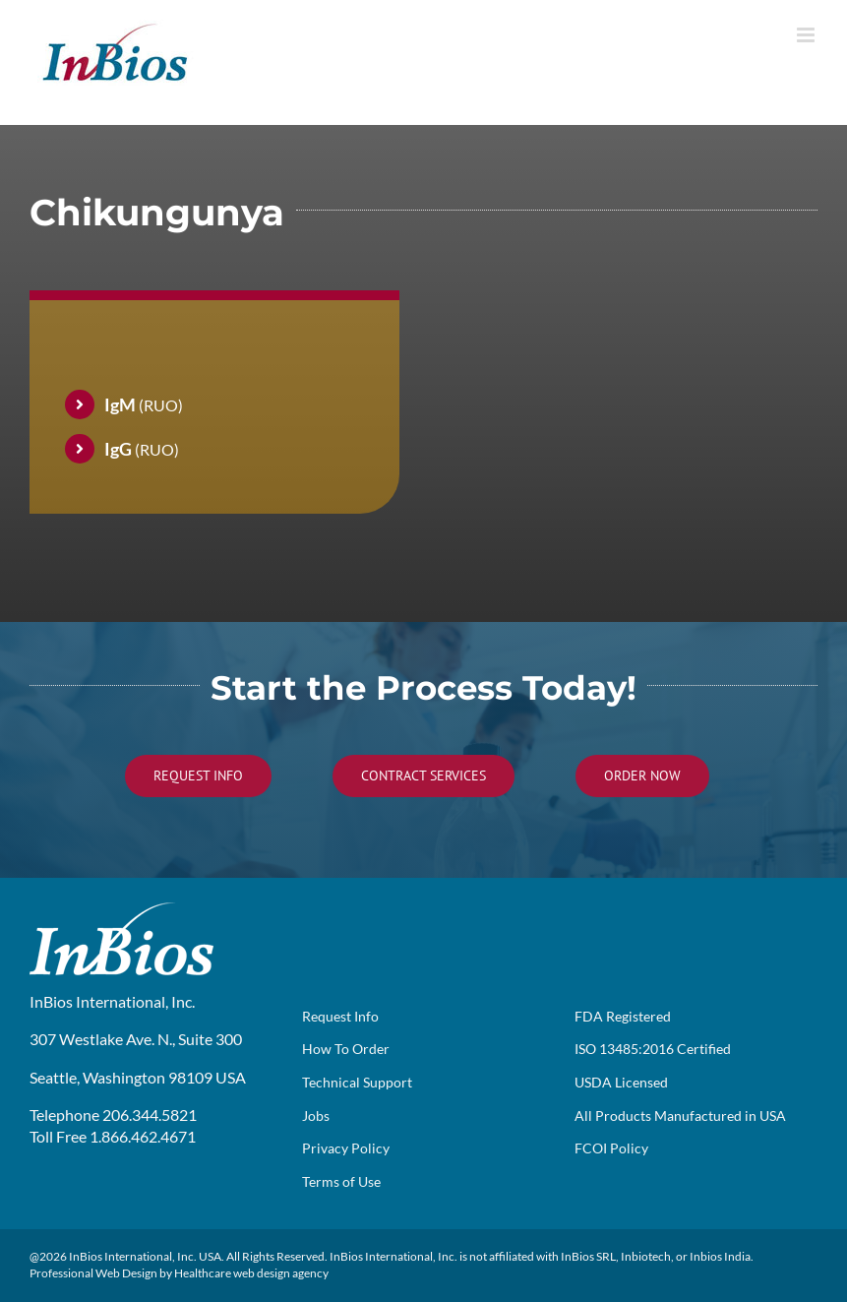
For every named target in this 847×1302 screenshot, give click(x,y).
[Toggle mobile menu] (807, 35)
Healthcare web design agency (251, 1273)
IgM (120, 404)
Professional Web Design (93, 1273)
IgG (118, 449)
